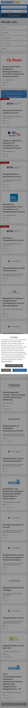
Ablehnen (6, 370)
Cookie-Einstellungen (14, 365)
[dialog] (14, 354)
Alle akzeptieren (19, 370)
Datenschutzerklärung (6, 361)
